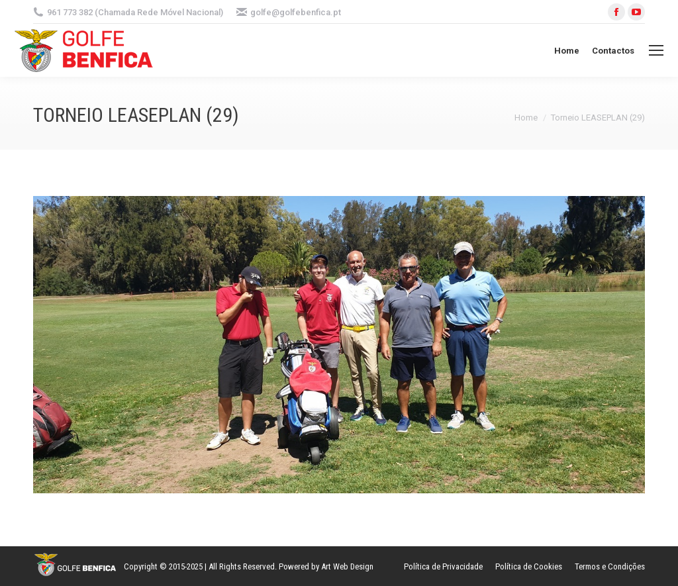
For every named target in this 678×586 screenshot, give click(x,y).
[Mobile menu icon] (656, 50)
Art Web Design (347, 566)
